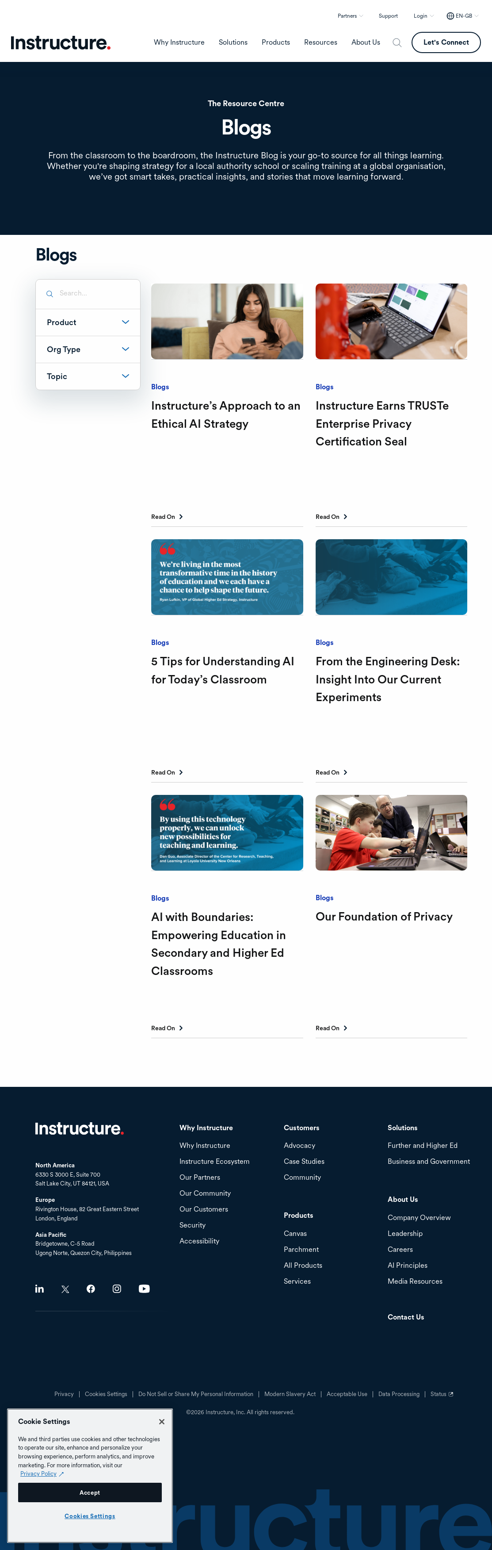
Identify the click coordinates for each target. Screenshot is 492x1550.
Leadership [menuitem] (405, 1234)
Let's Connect (446, 42)
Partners (347, 16)
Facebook (91, 1289)
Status (443, 1397)
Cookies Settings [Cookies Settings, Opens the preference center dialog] (90, 1515)
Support (388, 16)
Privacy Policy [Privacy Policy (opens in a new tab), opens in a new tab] (38, 1473)
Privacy (64, 1394)
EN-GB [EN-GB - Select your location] (464, 16)
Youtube (144, 1289)
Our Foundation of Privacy (384, 916)
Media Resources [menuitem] (415, 1281)
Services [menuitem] (297, 1281)
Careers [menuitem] (400, 1250)
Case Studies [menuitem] (304, 1162)
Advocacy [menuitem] (299, 1146)
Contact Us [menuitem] (406, 1317)
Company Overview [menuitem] (419, 1218)
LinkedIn (39, 1289)
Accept (90, 1492)
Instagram (117, 1289)
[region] (90, 1475)
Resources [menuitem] (320, 42)
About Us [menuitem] (365, 42)
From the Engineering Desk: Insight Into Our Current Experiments (388, 679)
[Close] (162, 1421)
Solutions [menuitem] (233, 42)
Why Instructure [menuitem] (179, 42)
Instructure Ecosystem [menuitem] (214, 1162)
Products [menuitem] (276, 42)
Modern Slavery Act (290, 1394)
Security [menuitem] (192, 1225)
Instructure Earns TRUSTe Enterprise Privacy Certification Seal (382, 423)
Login (420, 16)
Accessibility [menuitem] (199, 1241)
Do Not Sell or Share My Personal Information (195, 1394)
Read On (163, 517)
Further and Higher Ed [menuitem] (423, 1146)
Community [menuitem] (302, 1178)
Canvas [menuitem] (295, 1234)
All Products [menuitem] (303, 1266)
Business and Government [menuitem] (429, 1162)
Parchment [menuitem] (301, 1250)
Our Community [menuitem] (205, 1193)
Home (79, 1128)
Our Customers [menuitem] (203, 1209)
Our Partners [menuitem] (199, 1178)
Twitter (65, 1289)
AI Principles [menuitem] (407, 1266)
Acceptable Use (347, 1394)
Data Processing (399, 1394)
